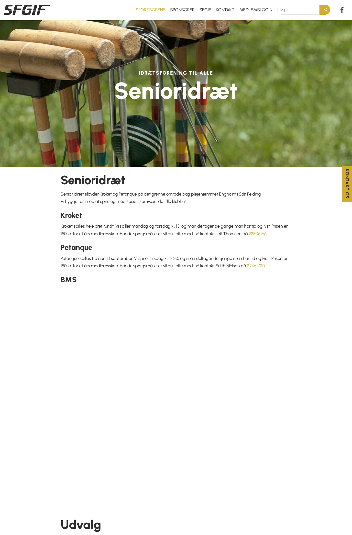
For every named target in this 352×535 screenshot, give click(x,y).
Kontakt (225, 9)
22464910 (256, 265)
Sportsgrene (150, 9)
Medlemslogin (255, 9)
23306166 (258, 233)
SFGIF (205, 9)
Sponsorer (182, 9)
